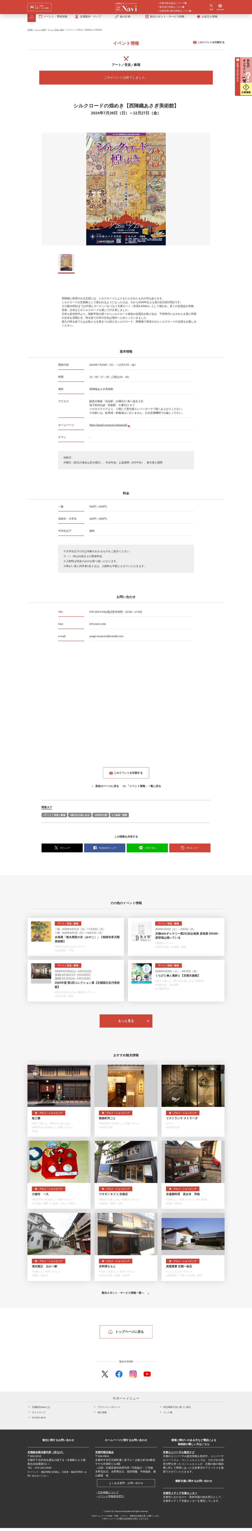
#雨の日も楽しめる (80, 818)
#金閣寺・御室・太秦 (110, 1206)
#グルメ (68, 1130)
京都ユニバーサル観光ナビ (179, 1455)
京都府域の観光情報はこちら (174, 11)
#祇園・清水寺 (174, 1206)
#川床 (102, 1274)
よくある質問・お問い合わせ (126, 1485)
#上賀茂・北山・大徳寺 (62, 1206)
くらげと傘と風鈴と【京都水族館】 (177, 978)
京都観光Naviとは (41, 1410)
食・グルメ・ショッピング (48, 1116)
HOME (30, 33)
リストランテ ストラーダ (182, 1121)
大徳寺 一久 (40, 1197)
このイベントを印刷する (209, 45)
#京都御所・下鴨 (64, 953)
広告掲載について (108, 1495)
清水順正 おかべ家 (44, 1269)
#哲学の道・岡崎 (64, 999)
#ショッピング (174, 1274)
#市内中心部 (100, 818)
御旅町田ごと (107, 1121)
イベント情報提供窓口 (111, 1499)
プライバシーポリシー (108, 1410)
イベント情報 (40, 33)
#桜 (198, 1202)
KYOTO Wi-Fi (39, 1420)
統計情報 (102, 1415)
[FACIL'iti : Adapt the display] (39, 7)
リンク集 (167, 1415)
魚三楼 (36, 1121)
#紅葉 (204, 1202)
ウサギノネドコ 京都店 (113, 1197)
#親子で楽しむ (163, 984)
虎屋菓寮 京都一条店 (179, 1269)
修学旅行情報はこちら (170, 7)
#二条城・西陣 (119, 818)
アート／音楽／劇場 (56, 33)
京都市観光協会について (172, 3)
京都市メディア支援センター (180, 1496)
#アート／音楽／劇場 (54, 818)
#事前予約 (37, 1130)
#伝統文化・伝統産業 (167, 987)
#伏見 (35, 1134)
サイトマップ (39, 1415)
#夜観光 (159, 946)
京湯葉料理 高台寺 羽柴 (183, 1197)
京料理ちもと (107, 1269)
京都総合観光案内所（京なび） (45, 1455)
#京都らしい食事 (53, 1130)
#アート (81, 949)
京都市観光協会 (104, 1455)
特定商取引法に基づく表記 (177, 1410)
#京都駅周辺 (162, 991)
